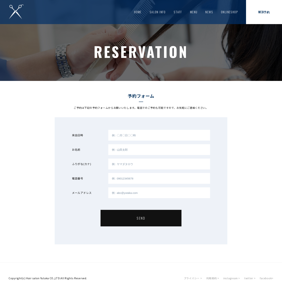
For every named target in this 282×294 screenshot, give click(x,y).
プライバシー (191, 278)
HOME (138, 12)
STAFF (178, 12)
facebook (266, 278)
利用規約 (210, 278)
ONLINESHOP (229, 12)
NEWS (209, 12)
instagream (230, 278)
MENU (194, 12)
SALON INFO (158, 12)
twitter (249, 278)
